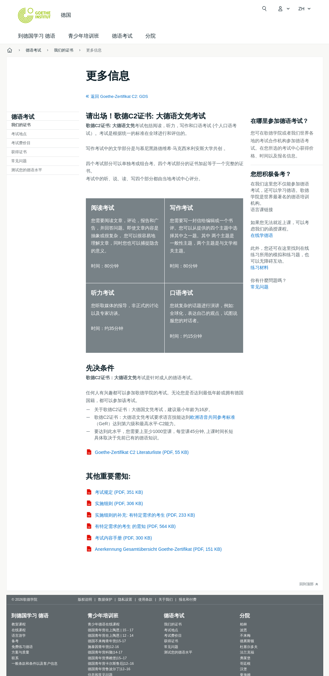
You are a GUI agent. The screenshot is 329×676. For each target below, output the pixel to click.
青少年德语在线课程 (104, 624)
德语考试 (122, 36)
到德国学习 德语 (36, 36)
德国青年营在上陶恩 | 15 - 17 (110, 630)
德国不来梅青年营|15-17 (107, 641)
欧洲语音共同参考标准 (212, 417)
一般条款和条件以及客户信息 (35, 663)
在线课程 (19, 630)
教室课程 (19, 624)
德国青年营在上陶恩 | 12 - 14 (110, 635)
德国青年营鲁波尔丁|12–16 (109, 669)
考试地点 (19, 134)
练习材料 (260, 267)
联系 (15, 658)
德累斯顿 (247, 641)
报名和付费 (187, 599)
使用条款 (145, 599)
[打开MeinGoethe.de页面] (283, 8)
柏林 (243, 624)
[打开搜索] (264, 9)
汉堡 (243, 669)
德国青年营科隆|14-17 (105, 652)
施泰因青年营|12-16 (103, 647)
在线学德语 (262, 235)
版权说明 (85, 599)
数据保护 (105, 599)
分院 (150, 36)
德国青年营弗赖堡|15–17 (107, 658)
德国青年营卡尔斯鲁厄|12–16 (111, 663)
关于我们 (166, 599)
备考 (15, 641)
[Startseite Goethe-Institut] (34, 15)
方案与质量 (20, 652)
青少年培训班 (83, 36)
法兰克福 (247, 652)
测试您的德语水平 (26, 170)
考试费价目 (21, 143)
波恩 (243, 630)
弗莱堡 (245, 658)
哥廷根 (245, 663)
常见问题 (19, 161)
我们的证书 (21, 125)
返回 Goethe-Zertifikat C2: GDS (119, 96)
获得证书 (19, 152)
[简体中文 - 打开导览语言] (304, 9)
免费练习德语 (22, 647)
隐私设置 (125, 599)
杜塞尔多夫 (249, 647)
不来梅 (245, 635)
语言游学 (19, 635)
